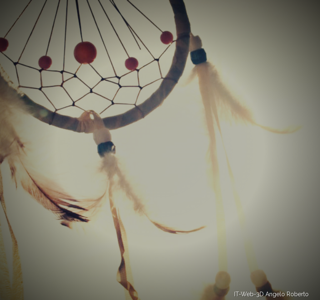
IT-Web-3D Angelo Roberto (271, 294)
